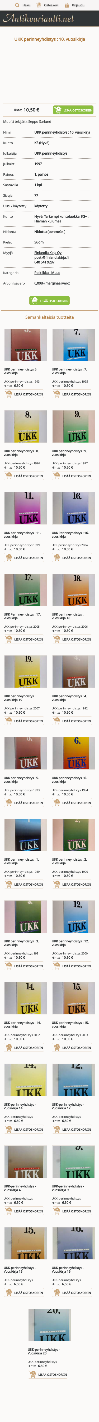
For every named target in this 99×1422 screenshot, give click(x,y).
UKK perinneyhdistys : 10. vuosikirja (62, 132)
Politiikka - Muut (47, 272)
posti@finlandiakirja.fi (51, 257)
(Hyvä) (44, 142)
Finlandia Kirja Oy (48, 252)
